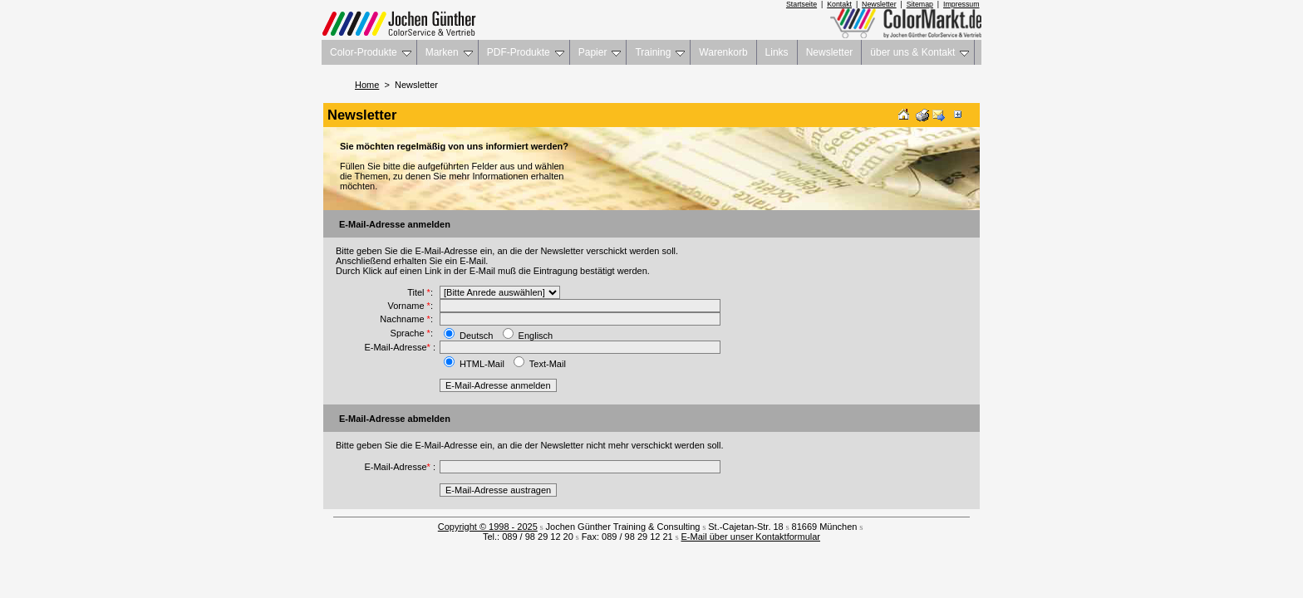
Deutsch (476, 336)
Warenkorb (723, 52)
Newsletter (879, 4)
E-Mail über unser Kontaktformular (751, 537)
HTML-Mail (482, 364)
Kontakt (839, 4)
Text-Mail (547, 364)
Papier (600, 52)
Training (660, 52)
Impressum (961, 4)
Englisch (536, 336)
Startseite (801, 4)
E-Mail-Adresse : (399, 347)
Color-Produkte (370, 52)
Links (777, 52)
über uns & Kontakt (919, 52)
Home (367, 85)
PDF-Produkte (525, 52)
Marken (449, 52)
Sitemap (920, 4)
